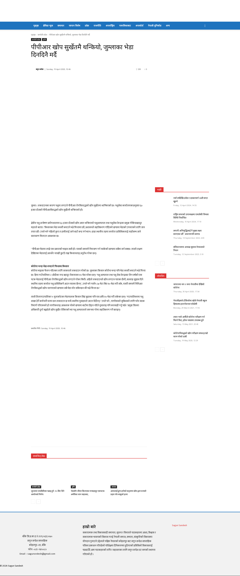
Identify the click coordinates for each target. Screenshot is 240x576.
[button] (205, 25)
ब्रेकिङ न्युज (48, 25)
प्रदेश (87, 25)
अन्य (168, 25)
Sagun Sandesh (179, 525)
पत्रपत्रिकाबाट (125, 25)
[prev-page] (33, 501)
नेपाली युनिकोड (154, 25)
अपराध (114, 487)
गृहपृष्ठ (35, 25)
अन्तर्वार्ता (139, 25)
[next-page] (38, 501)
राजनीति (97, 25)
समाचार (61, 25)
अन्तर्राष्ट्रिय (110, 25)
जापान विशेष (74, 25)
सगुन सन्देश (39, 69)
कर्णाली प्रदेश (42, 34)
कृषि (44, 39)
